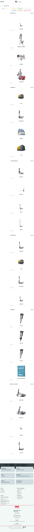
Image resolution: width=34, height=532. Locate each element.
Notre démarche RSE (20, 497)
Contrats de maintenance (4, 497)
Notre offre (2, 489)
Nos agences (3, 490)
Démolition (20, 10)
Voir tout (31, 87)
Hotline (2, 498)
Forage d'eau (14, 10)
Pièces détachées (3, 499)
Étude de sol (14, 8)
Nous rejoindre (3, 492)
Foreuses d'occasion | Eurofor (5, 503)
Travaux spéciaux (27, 8)
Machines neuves (3, 502)
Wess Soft (16, 528)
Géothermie (20, 8)
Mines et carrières (27, 10)
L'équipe (2, 491)
